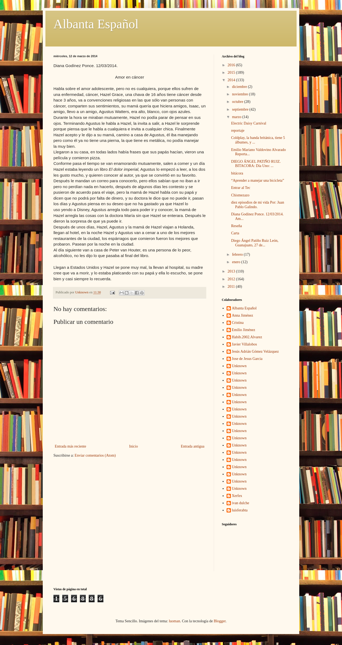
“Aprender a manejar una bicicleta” (257, 180)
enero (236, 262)
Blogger (220, 621)
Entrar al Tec (240, 188)
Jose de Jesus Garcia (247, 359)
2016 (232, 65)
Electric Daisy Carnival (248, 123)
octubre (238, 102)
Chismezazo (240, 195)
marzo (237, 117)
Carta (235, 233)
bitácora (237, 173)
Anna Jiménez (242, 315)
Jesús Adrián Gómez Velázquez (255, 351)
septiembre (240, 109)
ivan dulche (240, 503)
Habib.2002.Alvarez (247, 337)
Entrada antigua (192, 446)
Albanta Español (96, 24)
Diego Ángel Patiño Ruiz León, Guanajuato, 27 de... (254, 243)
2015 (232, 73)
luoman (174, 621)
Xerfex (237, 496)
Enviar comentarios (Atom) (95, 455)
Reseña (236, 226)
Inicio (133, 446)
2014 (232, 80)
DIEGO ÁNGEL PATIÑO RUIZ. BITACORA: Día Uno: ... (256, 164)
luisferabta (240, 510)
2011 (232, 287)
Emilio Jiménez (243, 330)
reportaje (237, 131)
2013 (232, 271)
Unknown (239, 366)
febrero (238, 254)
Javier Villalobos (244, 344)
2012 (232, 279)
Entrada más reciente (70, 446)
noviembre (240, 94)
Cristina (238, 323)
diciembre (240, 87)
